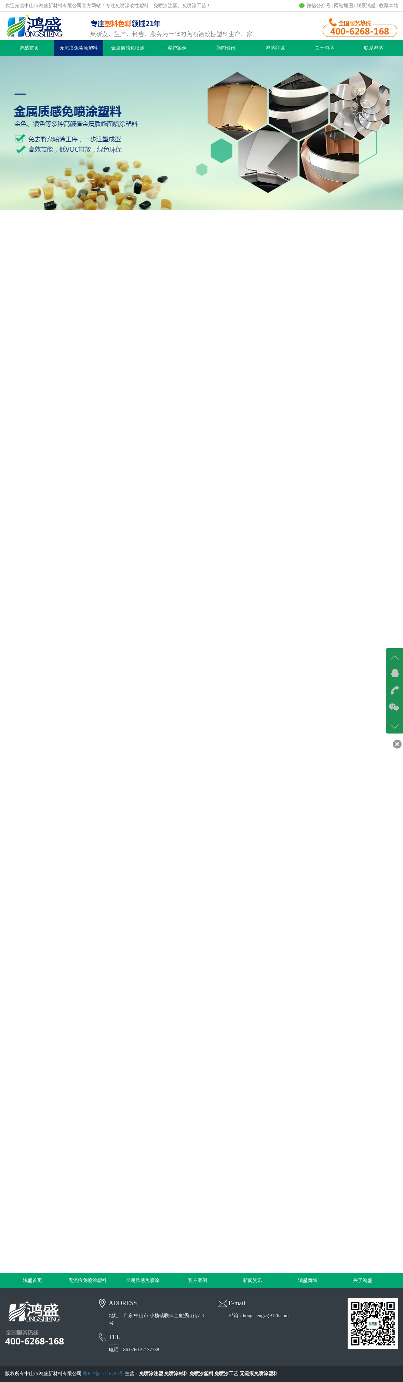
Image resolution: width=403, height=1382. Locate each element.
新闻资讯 (226, 48)
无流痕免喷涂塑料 (78, 48)
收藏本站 (388, 5)
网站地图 (343, 5)
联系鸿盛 (366, 5)
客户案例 (177, 48)
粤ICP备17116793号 (103, 1373)
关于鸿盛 (324, 48)
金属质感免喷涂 (128, 48)
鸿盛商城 (275, 48)
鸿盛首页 (29, 48)
